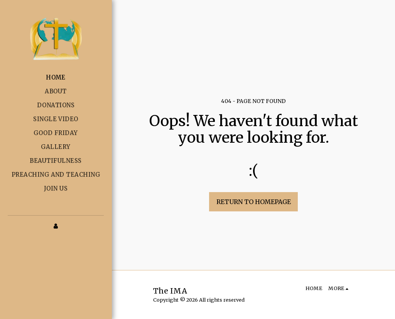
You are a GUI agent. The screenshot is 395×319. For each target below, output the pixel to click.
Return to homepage (253, 202)
